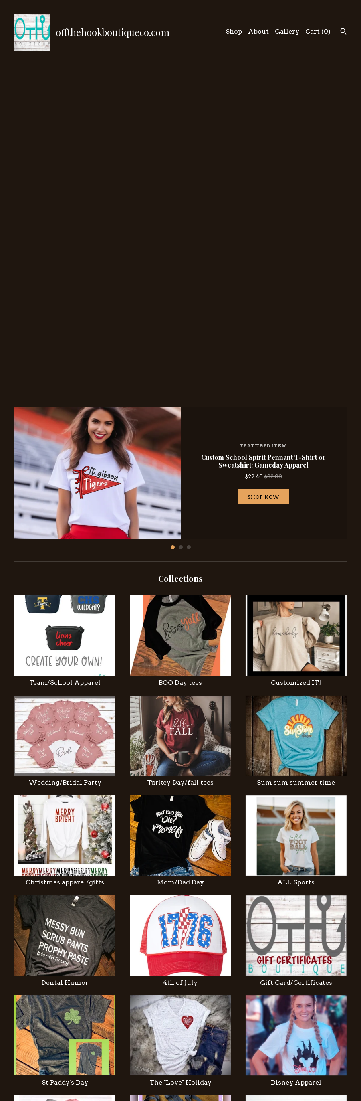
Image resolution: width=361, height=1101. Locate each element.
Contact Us (117, 1073)
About (258, 31)
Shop (234, 31)
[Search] (344, 32)
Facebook (201, 1053)
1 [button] (173, 217)
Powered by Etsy (298, 1071)
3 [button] (189, 217)
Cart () (318, 31)
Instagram (202, 1043)
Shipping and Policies (132, 1063)
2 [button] (181, 217)
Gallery (287, 31)
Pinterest (201, 1063)
